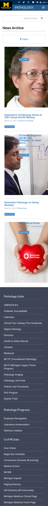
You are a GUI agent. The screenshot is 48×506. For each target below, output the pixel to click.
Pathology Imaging (13, 374)
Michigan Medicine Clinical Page (20, 496)
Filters (24, 39)
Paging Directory (12, 484)
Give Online (10, 448)
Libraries (8, 347)
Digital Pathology (12, 329)
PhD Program (11, 392)
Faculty (35, 54)
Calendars (9, 317)
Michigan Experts (13, 478)
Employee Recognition (15, 418)
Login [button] (43, 2)
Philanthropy (22, 208)
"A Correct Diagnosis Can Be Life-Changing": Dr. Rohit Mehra (30, 139)
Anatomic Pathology (25, 121)
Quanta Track (11, 398)
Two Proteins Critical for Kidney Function (30, 49)
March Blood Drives (29, 223)
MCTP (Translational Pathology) (20, 359)
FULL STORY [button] (24, 59)
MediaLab (9, 353)
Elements (8, 335)
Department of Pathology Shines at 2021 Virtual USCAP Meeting (23, 116)
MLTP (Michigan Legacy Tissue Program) (20, 367)
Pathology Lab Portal (14, 380)
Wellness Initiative (13, 430)
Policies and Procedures (16, 386)
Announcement (37, 226)
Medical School (11, 466)
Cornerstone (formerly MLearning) (21, 460)
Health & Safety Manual (16, 341)
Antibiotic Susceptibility (15, 311)
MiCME (7, 472)
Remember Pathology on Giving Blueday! (21, 203)
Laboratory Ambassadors (16, 424)
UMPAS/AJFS (11, 305)
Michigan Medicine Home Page (20, 502)
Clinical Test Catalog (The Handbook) (23, 323)
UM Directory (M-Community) (19, 490)
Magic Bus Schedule (14, 454)
